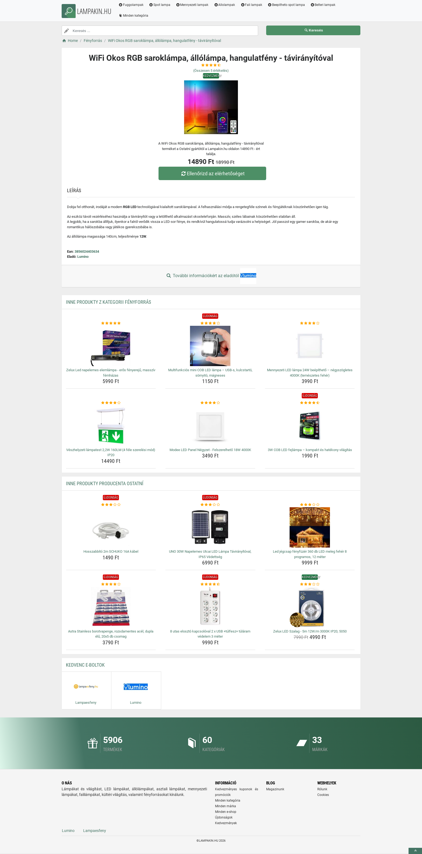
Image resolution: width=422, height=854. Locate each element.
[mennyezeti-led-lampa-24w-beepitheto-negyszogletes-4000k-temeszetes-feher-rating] (310, 323)
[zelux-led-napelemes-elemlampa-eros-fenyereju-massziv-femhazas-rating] (111, 323)
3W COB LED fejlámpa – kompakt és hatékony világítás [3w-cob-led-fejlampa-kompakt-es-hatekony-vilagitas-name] (310, 450)
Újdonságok (224, 817)
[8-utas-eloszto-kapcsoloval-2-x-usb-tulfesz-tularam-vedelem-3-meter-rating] (210, 584)
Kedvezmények (226, 823)
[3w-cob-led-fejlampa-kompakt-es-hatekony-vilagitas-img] (310, 426)
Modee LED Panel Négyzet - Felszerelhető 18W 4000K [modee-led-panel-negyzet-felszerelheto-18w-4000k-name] (210, 450)
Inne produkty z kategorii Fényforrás (108, 302)
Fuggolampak (130, 5)
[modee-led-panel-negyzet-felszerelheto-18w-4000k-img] (210, 426)
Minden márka (225, 806)
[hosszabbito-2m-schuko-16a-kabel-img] (111, 527)
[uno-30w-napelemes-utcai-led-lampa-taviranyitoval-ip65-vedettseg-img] (210, 527)
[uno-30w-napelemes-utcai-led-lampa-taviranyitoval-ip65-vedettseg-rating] (210, 505)
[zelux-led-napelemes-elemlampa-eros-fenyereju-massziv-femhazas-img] (111, 346)
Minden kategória (133, 15)
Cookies (323, 795)
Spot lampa (159, 5)
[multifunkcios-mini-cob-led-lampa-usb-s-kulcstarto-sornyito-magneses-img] (210, 346)
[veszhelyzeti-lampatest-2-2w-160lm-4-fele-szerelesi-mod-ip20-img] (111, 426)
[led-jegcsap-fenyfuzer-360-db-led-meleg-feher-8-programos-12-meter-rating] (310, 505)
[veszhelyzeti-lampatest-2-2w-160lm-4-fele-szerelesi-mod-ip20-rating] (111, 403)
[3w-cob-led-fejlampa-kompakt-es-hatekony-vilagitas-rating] (310, 403)
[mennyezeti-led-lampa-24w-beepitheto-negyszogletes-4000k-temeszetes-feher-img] (310, 346)
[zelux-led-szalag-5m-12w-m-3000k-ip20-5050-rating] (310, 584)
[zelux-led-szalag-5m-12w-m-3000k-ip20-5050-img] (310, 607)
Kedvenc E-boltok (85, 665)
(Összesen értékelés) (211, 71)
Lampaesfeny (94, 830)
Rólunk (322, 789)
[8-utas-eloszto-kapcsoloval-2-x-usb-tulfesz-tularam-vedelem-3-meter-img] (210, 607)
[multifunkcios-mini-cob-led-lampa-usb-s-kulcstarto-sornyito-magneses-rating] (210, 323)
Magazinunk (275, 789)
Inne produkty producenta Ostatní (104, 483)
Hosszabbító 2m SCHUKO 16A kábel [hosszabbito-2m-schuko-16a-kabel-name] (110, 551)
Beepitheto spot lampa (286, 5)
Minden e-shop (225, 812)
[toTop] (415, 851)
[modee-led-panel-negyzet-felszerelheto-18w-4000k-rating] (210, 403)
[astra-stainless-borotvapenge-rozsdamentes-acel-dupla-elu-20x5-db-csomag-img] (111, 607)
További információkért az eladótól (211, 276)
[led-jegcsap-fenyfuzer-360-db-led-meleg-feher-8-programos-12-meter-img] (310, 527)
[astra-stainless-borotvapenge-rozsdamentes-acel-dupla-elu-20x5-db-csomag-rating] (111, 584)
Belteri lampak (323, 5)
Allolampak (224, 5)
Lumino (83, 257)
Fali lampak (251, 5)
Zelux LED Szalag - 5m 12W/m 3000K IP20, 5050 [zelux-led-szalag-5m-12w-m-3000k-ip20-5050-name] (310, 631)
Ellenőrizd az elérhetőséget (212, 173)
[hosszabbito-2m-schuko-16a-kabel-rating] (111, 505)
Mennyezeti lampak (192, 5)
